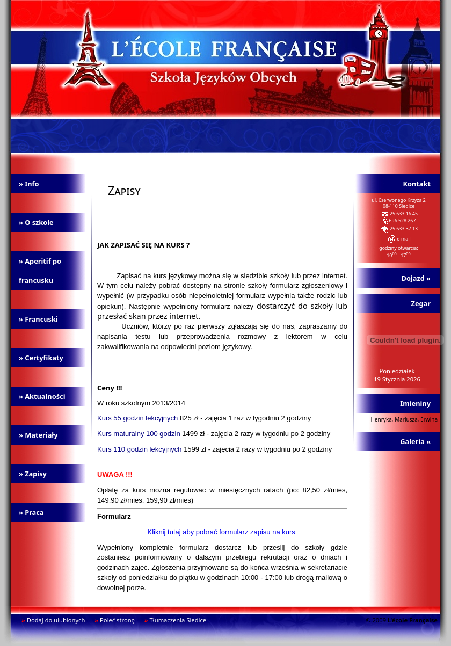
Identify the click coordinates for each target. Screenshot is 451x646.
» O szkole (36, 222)
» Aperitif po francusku (40, 270)
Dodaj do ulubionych (56, 620)
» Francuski (38, 319)
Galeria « (415, 441)
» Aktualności (42, 396)
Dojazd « (416, 278)
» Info (29, 183)
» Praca (31, 512)
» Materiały (38, 435)
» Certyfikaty (41, 357)
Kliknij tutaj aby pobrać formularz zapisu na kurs (221, 532)
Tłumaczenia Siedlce (178, 620)
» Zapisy (33, 473)
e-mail (404, 239)
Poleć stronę (117, 620)
